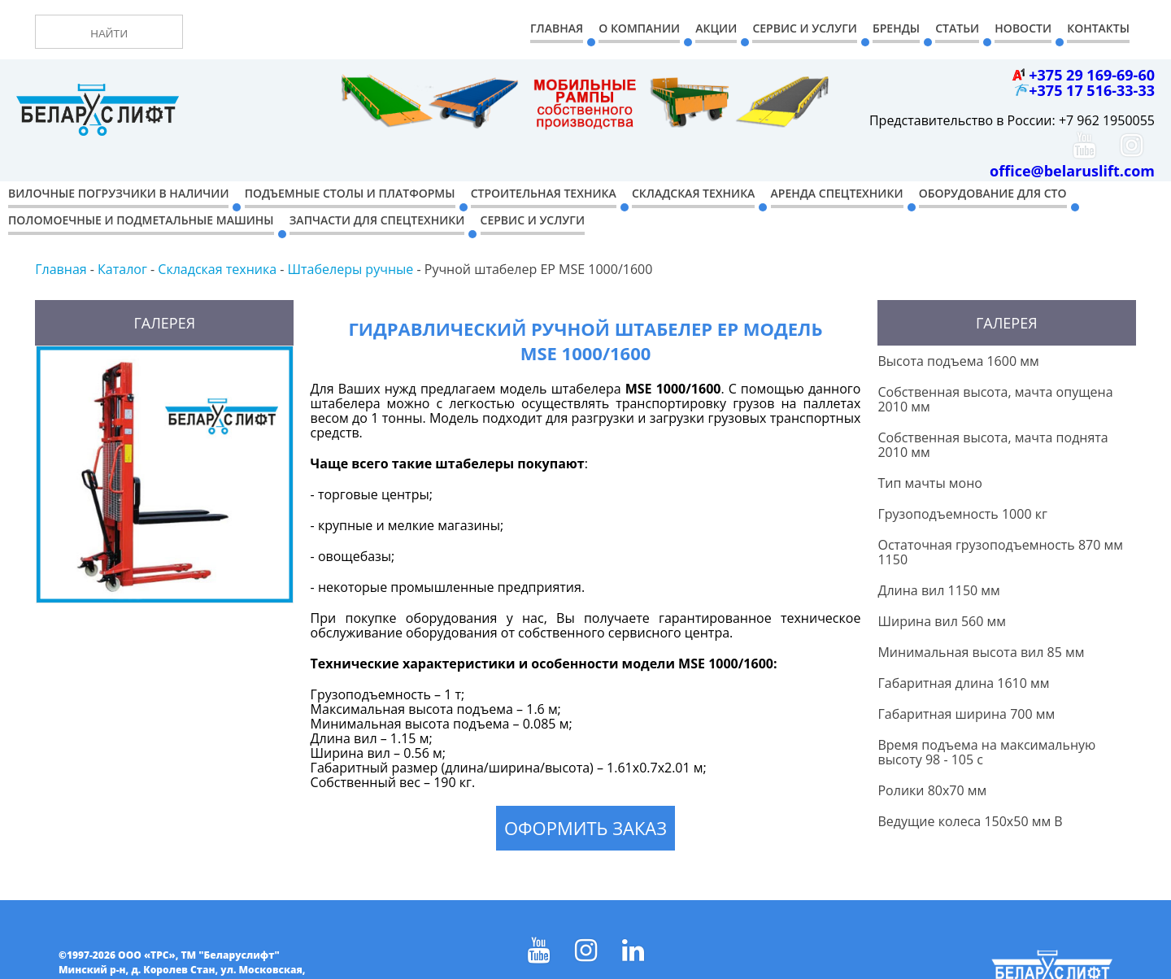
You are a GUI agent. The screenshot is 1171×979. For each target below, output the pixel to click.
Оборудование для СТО (993, 193)
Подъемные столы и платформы (350, 193)
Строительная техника (543, 193)
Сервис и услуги (533, 220)
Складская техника (693, 193)
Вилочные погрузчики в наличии (118, 193)
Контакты (1098, 28)
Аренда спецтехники (837, 193)
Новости (1023, 28)
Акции (716, 28)
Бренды (896, 28)
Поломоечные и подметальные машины (141, 220)
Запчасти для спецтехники (377, 220)
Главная (556, 28)
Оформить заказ (585, 828)
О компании (639, 28)
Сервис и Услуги (804, 28)
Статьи (957, 28)
